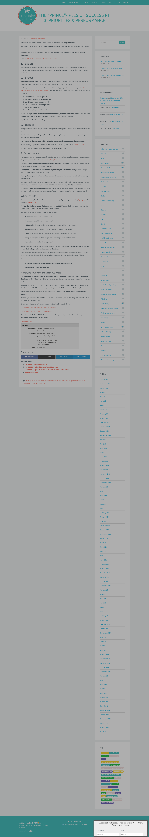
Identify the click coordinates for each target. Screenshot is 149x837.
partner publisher (117, 799)
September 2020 (105, 435)
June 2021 (103, 397)
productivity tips (114, 756)
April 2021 (103, 405)
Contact (125, 2)
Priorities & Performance (53, 381)
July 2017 (103, 594)
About (117, 826)
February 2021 (104, 414)
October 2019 (104, 478)
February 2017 (104, 616)
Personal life (40, 381)
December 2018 (105, 521)
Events (103, 219)
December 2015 (105, 659)
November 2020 (105, 427)
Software (104, 346)
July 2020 (103, 444)
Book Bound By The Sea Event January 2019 (113, 768)
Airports (103, 158)
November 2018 (105, 526)
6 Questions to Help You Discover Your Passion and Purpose (112, 61)
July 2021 (103, 392)
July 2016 (103, 637)
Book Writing (105, 163)
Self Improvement (107, 327)
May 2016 (103, 642)
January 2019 (104, 517)
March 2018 (103, 560)
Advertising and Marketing (109, 149)
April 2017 (103, 607)
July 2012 (103, 732)
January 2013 (104, 727)
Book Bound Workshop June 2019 (110, 762)
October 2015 (104, 667)
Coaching (103, 2)
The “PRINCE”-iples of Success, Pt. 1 (37, 364)
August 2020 (104, 440)
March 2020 (103, 457)
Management (105, 271)
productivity (105, 756)
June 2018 (103, 547)
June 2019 (103, 495)
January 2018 (104, 568)
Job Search (104, 257)
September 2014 (105, 719)
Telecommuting (106, 355)
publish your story (106, 784)
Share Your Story (114, 753)
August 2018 (104, 538)
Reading (103, 322)
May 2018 (103, 551)
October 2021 (104, 379)
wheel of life (42, 383)
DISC (102, 205)
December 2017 (105, 573)
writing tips (118, 777)
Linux (102, 266)
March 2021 (103, 409)
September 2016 (105, 633)
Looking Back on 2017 (32, 372)
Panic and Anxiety (106, 290)
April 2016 (103, 646)
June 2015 (103, 684)
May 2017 (103, 603)
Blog (119, 2)
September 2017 (105, 586)
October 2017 (104, 581)
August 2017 (104, 590)
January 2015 (104, 702)
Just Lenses (104, 98)
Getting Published (107, 233)
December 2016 (105, 624)
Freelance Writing (106, 229)
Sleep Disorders (106, 336)
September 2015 (105, 672)
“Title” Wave (115, 128)
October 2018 (104, 530)
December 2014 (105, 706)
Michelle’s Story (74, 2)
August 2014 (104, 723)
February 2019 (104, 513)
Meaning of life (30, 381)
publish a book (105, 781)
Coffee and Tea (106, 191)
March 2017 (103, 611)
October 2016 (104, 629)
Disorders (104, 210)
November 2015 (105, 663)
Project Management (107, 313)
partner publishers (106, 799)
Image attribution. (26, 321)
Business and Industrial (108, 177)
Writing (103, 759)
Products (112, 2)
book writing (105, 753)
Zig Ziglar (118, 793)
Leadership (104, 261)
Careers (103, 186)
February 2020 (104, 461)
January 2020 (104, 465)
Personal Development (38, 38)
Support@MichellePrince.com (76, 824)
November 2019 (105, 474)
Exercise (103, 224)
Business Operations (107, 182)
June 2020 (103, 448)
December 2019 (105, 470)
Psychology (104, 787)
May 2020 (103, 452)
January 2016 (104, 654)
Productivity (105, 304)
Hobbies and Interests (108, 247)
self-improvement (115, 765)
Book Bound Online (112, 796)
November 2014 (105, 710)
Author (103, 793)
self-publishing (106, 332)
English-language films (107, 802)
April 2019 (103, 504)
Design (103, 196)
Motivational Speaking (108, 285)
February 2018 (104, 564)
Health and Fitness (107, 238)
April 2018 (103, 556)
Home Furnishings (107, 252)
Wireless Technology (107, 360)
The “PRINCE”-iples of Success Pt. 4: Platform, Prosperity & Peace (47, 370)
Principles (104, 299)
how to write (114, 781)
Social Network (106, 341)
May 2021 (103, 401)
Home (64, 2)
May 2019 (103, 500)
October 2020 (104, 431)
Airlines (103, 154)
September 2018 (105, 534)
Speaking (94, 2)
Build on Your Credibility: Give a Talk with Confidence (112, 75)
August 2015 (104, 676)
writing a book (105, 765)
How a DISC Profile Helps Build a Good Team (112, 68)
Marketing (104, 276)
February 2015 (104, 697)
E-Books (103, 215)
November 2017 (105, 577)
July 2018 (103, 543)
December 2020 (105, 422)
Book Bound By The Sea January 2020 (111, 774)
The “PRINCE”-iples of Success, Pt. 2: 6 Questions (41, 367)
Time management (106, 790)
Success (103, 350)
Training (85, 2)
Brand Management (107, 172)
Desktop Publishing (107, 201)
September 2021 (105, 384)
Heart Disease (105, 243)
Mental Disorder (106, 280)
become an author (118, 771)
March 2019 (103, 508)
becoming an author (107, 771)
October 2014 (104, 715)
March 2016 (103, 650)
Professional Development (109, 308)
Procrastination (113, 787)
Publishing (104, 318)
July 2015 (103, 680)
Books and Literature (108, 168)
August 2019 (104, 487)
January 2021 (104, 418)
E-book (103, 796)
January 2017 (104, 620)
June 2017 (103, 599)
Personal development (107, 777)
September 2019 (105, 483)
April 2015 (103, 689)
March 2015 (103, 693)
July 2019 (103, 491)
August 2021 (104, 388)
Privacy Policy (125, 826)
